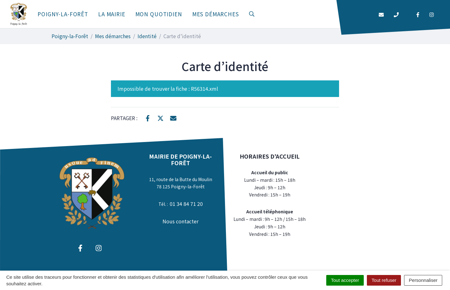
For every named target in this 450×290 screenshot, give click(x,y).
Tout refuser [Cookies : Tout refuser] (384, 280)
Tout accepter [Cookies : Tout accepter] (345, 280)
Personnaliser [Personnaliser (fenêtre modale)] (423, 280)
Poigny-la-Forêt (63, 14)
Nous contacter (180, 221)
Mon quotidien (158, 14)
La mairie (111, 14)
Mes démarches (215, 14)
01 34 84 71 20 (186, 203)
